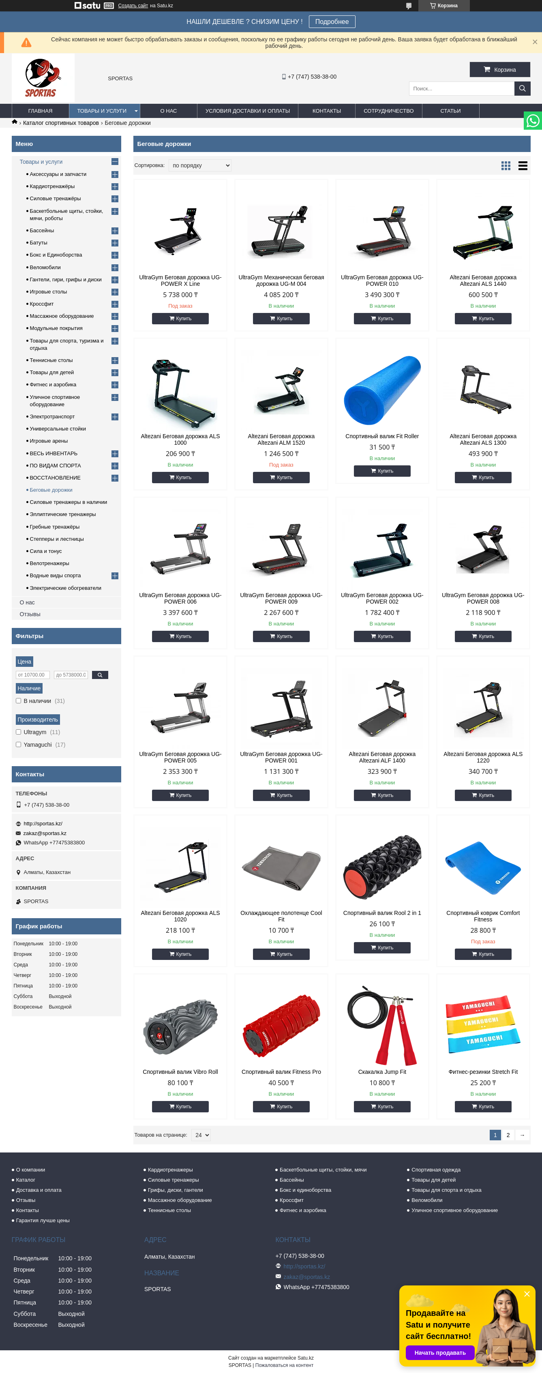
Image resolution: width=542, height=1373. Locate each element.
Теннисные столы (51, 360)
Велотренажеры (49, 563)
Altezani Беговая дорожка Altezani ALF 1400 (382, 757)
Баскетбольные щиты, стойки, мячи (323, 1170)
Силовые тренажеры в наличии (68, 502)
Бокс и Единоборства (56, 255)
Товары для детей (52, 372)
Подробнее (332, 21)
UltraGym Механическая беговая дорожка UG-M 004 (281, 280)
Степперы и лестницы (57, 539)
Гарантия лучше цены (43, 1220)
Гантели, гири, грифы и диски (66, 279)
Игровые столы (48, 292)
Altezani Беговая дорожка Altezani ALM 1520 (281, 439)
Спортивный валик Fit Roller (382, 436)
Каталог (25, 1180)
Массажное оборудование (62, 316)
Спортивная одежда (436, 1170)
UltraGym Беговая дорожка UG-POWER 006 (180, 598)
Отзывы (30, 614)
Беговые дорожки (51, 490)
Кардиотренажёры (52, 186)
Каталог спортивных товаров (61, 123)
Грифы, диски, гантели (175, 1190)
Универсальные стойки (58, 429)
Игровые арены (49, 441)
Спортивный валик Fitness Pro (281, 1072)
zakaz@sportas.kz (45, 833)
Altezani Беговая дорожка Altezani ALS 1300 (483, 439)
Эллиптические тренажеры (63, 514)
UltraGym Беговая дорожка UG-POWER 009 (281, 598)
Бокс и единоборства (305, 1190)
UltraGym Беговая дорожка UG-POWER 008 (483, 598)
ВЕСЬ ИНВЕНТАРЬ (54, 453)
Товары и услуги (102, 111)
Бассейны (42, 230)
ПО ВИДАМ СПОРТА (55, 466)
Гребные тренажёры (55, 527)
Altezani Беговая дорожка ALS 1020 (180, 916)
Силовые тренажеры (173, 1180)
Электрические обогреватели (66, 588)
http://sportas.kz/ (43, 823)
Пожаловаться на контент (284, 1365)
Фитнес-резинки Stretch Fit (483, 1072)
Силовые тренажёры (55, 198)
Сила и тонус (46, 551)
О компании (30, 1170)
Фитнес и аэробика (53, 384)
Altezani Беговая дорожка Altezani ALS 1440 (483, 280)
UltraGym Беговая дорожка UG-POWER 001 (281, 757)
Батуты (38, 243)
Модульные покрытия (56, 328)
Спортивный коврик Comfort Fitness (483, 916)
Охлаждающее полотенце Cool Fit (281, 916)
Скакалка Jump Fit (382, 1072)
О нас (169, 111)
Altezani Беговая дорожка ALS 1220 (483, 757)
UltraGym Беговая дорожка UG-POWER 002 (382, 598)
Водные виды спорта (55, 575)
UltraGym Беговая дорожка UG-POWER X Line (180, 280)
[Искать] (522, 88)
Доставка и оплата (39, 1190)
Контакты (327, 111)
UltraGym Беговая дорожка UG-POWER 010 (382, 280)
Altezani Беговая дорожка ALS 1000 (180, 439)
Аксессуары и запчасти (58, 174)
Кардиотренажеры (170, 1170)
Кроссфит (42, 304)
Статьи (451, 111)
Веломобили (45, 267)
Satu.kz (306, 1358)
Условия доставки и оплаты (248, 111)
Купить (184, 318)
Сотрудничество (388, 111)
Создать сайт (133, 6)
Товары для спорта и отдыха (446, 1190)
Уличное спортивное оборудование (454, 1210)
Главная (40, 111)
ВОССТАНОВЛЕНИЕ (55, 478)
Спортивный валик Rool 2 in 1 (382, 913)
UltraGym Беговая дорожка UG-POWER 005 (180, 757)
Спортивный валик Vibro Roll (180, 1072)
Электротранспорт (52, 416)
